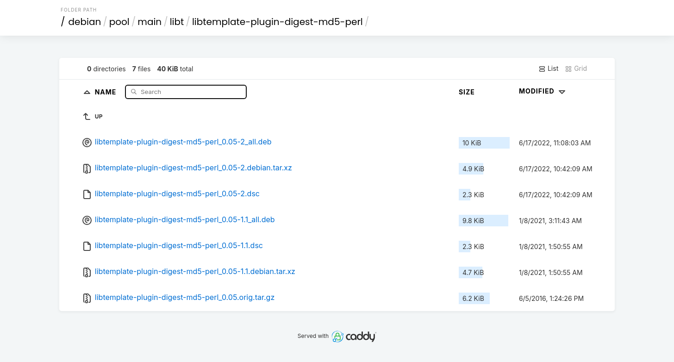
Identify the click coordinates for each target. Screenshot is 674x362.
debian (85, 21)
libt (177, 21)
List (548, 68)
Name (107, 91)
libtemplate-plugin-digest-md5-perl (277, 21)
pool (119, 21)
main (149, 21)
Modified (543, 91)
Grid (576, 68)
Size (467, 92)
